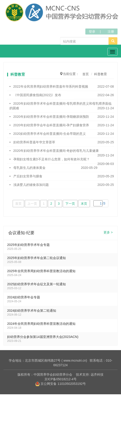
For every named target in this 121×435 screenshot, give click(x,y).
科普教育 (100, 74)
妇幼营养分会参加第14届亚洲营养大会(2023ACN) (42, 337)
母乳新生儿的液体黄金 (29, 168)
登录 (92, 31)
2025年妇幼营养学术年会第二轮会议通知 (36, 258)
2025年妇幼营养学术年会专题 (28, 245)
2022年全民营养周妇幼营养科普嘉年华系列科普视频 (50, 86)
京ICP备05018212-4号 (60, 379)
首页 (85, 74)
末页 (84, 203)
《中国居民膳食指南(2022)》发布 (37, 95)
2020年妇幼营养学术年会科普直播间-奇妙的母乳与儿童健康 (56, 151)
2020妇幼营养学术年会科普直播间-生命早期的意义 (49, 133)
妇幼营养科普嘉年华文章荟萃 (34, 142)
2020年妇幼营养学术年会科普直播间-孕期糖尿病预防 (51, 116)
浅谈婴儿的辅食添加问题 (31, 185)
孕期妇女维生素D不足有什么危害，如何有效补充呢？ (51, 159)
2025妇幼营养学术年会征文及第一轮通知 (36, 284)
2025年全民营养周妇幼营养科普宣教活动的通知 (41, 271)
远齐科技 (97, 374)
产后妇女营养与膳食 (27, 176)
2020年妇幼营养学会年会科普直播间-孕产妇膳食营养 (51, 125)
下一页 (70, 203)
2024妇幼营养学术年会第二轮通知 (31, 310)
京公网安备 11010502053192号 (60, 384)
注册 (111, 31)
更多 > (108, 232)
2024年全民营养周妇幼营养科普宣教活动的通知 (41, 324)
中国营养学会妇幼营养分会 (53, 374)
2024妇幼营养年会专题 (23, 297)
